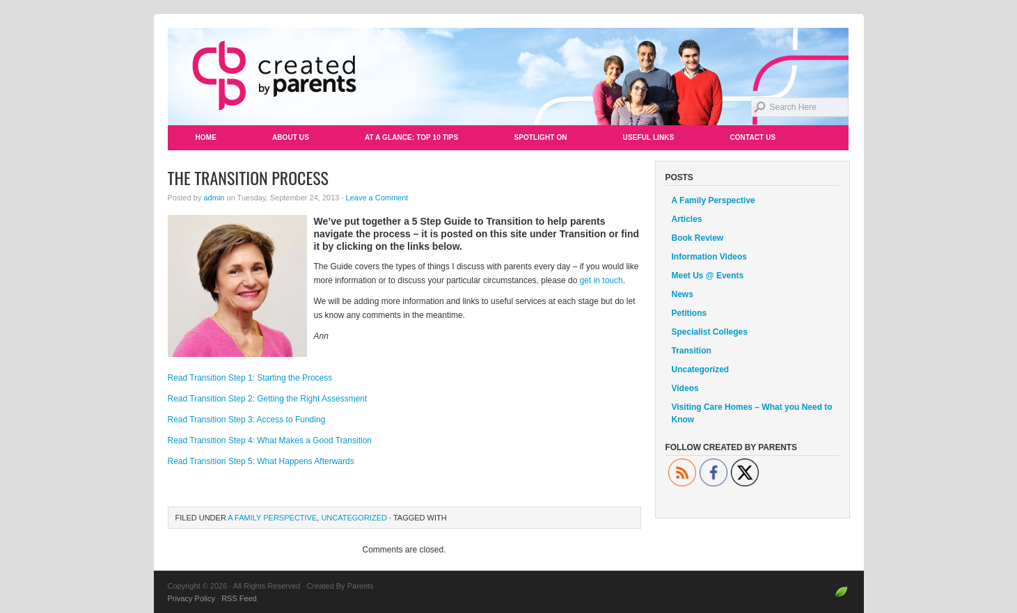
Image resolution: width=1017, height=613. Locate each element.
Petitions (689, 313)
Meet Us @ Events (708, 275)
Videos (685, 388)
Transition (691, 351)
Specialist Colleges (710, 332)
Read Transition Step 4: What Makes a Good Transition (270, 440)
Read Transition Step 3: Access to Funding (247, 419)
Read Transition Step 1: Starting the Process (250, 378)
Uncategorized (354, 518)
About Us (290, 137)
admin (213, 197)
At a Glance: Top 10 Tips (411, 137)
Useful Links (649, 137)
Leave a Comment (377, 197)
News (682, 294)
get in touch (601, 280)
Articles (687, 219)
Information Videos (709, 257)
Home (206, 137)
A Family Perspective (272, 518)
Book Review (698, 238)
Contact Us (752, 137)
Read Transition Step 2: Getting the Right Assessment (268, 399)
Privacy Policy (191, 598)
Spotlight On (540, 137)
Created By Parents (509, 76)
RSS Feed (239, 598)
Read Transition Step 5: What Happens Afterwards (261, 461)
